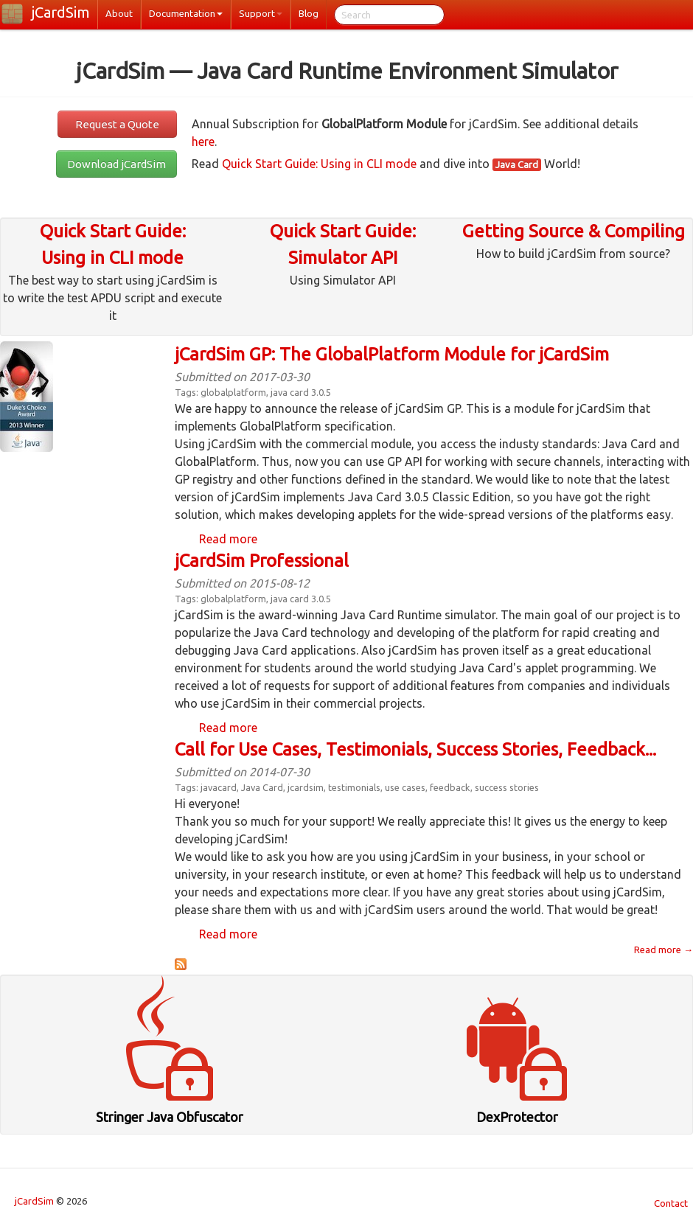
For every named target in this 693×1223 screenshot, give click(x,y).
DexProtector (517, 1116)
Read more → (663, 949)
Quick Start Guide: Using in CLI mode (319, 163)
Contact (671, 1203)
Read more (228, 539)
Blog (308, 13)
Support (260, 13)
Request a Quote (117, 124)
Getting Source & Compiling (573, 231)
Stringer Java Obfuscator (169, 1116)
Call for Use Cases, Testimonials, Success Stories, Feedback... (415, 749)
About (119, 13)
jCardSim (61, 12)
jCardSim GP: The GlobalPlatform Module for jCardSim (392, 354)
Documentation (186, 13)
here (203, 141)
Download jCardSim (116, 164)
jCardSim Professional (262, 561)
